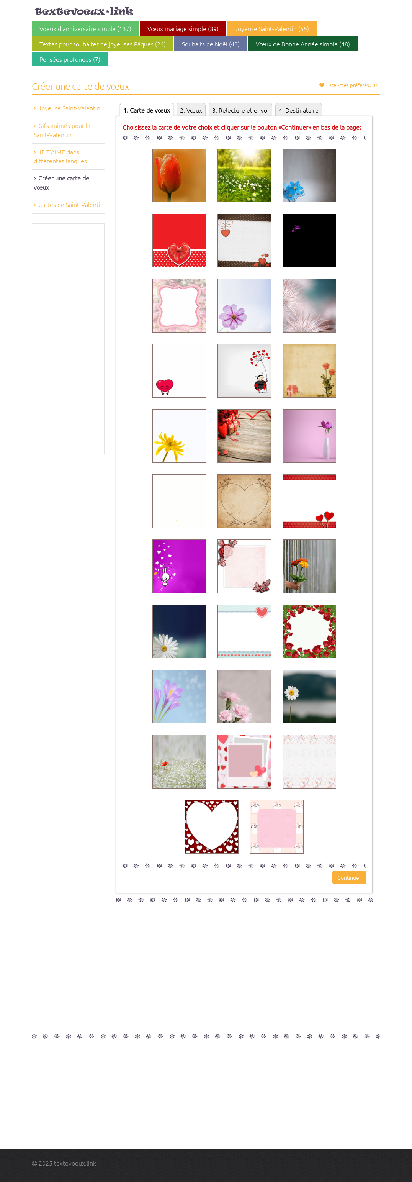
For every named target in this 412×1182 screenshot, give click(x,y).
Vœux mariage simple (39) (183, 28)
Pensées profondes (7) (69, 59)
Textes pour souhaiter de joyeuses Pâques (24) (102, 43)
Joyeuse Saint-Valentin (69, 107)
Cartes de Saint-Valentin (71, 204)
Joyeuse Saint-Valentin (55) (272, 28)
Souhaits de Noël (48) (211, 43)
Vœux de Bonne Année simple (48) (303, 43)
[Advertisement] (68, 339)
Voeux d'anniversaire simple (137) (85, 28)
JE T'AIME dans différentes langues (60, 156)
